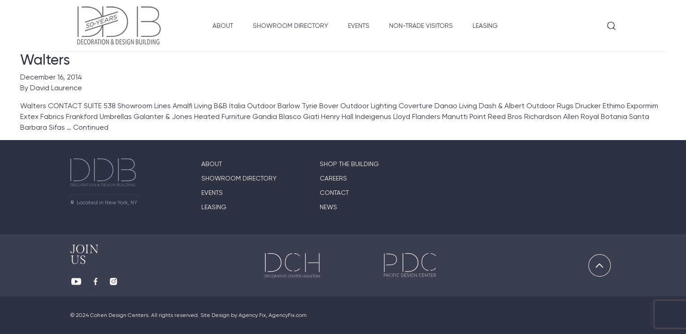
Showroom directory (239, 178)
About (223, 25)
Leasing (485, 25)
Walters (45, 59)
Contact (334, 192)
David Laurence (56, 88)
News (328, 207)
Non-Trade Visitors (421, 25)
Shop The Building (349, 163)
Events (358, 25)
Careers (333, 178)
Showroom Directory (290, 25)
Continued (91, 127)
